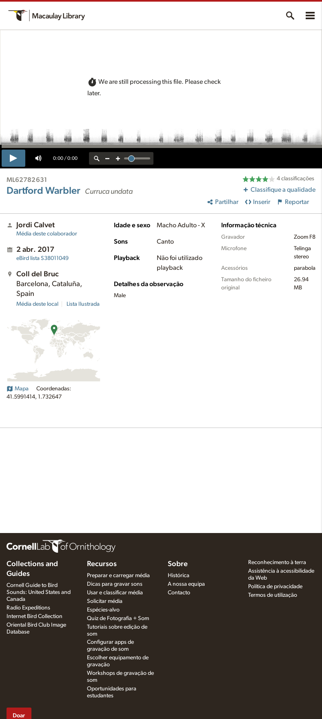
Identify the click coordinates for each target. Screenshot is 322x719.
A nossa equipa (186, 584)
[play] (13, 158)
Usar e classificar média (115, 593)
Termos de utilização (272, 595)
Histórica (178, 575)
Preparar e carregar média (118, 575)
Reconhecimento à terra (277, 562)
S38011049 (42, 258)
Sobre (178, 564)
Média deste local (37, 304)
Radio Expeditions (28, 608)
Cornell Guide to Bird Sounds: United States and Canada (39, 592)
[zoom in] (117, 158)
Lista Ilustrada (83, 304)
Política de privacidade (275, 586)
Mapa (18, 389)
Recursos (102, 564)
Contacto (179, 593)
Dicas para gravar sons (114, 584)
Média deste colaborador (46, 234)
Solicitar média (104, 601)
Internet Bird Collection (34, 616)
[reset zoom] (96, 158)
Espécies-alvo (103, 610)
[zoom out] (107, 158)
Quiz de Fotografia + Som (118, 618)
